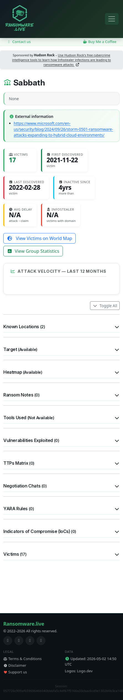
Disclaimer (14, 665)
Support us (15, 671)
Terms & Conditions (22, 658)
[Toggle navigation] (112, 19)
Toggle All (105, 347)
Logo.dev (85, 670)
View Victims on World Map (39, 238)
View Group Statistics (33, 251)
